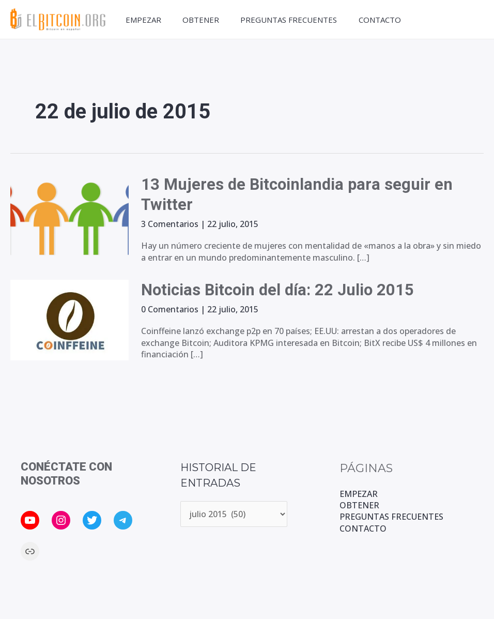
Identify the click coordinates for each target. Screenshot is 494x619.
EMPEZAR (141, 19)
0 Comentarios (169, 309)
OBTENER (200, 19)
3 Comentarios (169, 224)
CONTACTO (383, 19)
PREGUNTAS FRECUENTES (290, 19)
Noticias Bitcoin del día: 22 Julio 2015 (282, 289)
